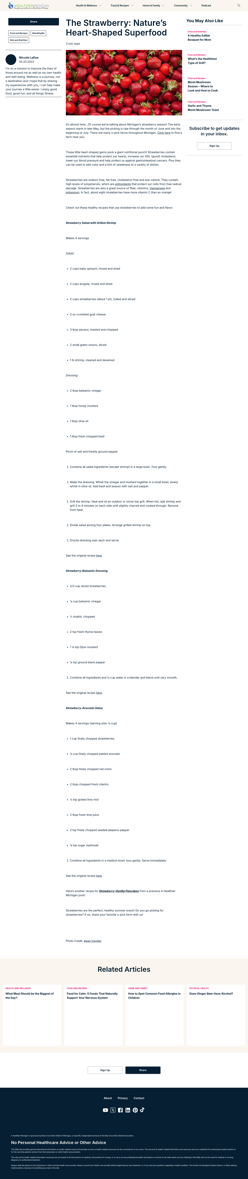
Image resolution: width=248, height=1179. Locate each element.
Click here (164, 132)
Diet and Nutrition (19, 40)
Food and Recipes (19, 33)
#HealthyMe (38, 33)
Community (183, 5)
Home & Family (153, 5)
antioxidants (123, 184)
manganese (157, 188)
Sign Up (214, 145)
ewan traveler (92, 941)
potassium (72, 192)
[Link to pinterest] (135, 1110)
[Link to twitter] (113, 1110)
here (99, 555)
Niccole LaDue (28, 57)
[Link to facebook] (120, 1110)
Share (33, 21)
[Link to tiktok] (143, 1110)
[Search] (239, 5)
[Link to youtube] (105, 1110)
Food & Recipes (122, 5)
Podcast (206, 5)
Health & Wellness (89, 5)
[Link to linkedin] (128, 1110)
